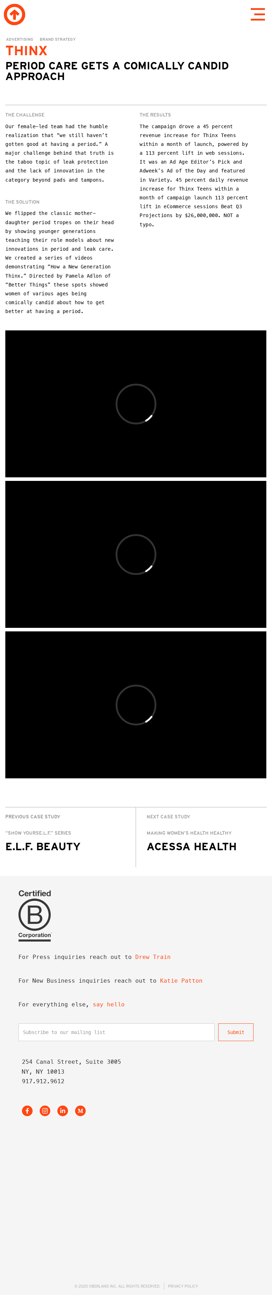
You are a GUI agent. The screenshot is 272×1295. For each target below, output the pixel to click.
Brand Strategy (58, 39)
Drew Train (153, 957)
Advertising (19, 39)
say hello (109, 1004)
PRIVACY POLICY (183, 1286)
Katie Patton (181, 980)
